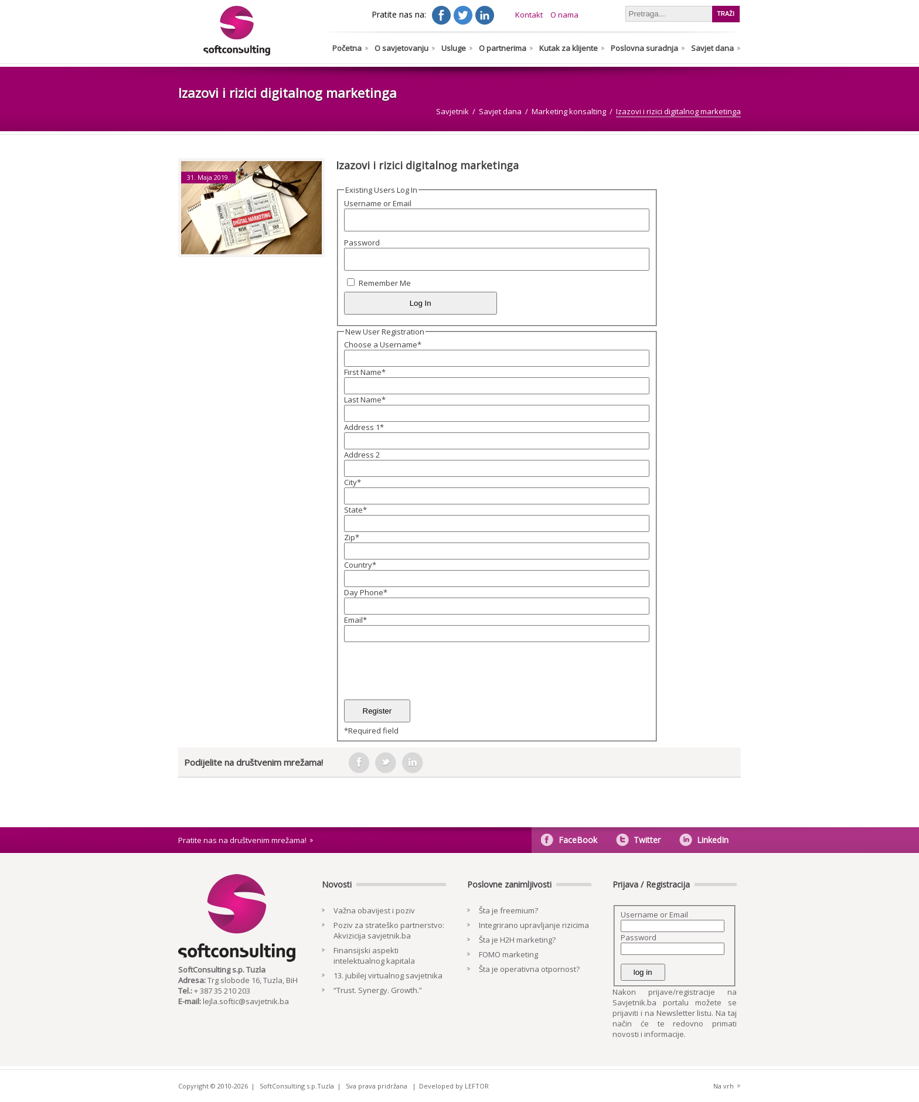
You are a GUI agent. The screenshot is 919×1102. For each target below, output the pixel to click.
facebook (358, 762)
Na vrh (723, 1085)
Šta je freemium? (508, 910)
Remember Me (385, 283)
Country (360, 564)
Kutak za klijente (568, 48)
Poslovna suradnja (644, 48)
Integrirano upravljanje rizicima (534, 925)
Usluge (453, 48)
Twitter (647, 839)
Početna (347, 48)
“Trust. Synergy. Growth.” (377, 990)
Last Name (365, 399)
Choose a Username (382, 344)
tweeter (385, 762)
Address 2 (362, 454)
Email (355, 620)
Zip (351, 537)
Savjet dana (712, 48)
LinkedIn (713, 839)
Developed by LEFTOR (454, 1085)
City (352, 482)
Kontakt (529, 14)
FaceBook (578, 839)
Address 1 (364, 427)
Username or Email (377, 203)
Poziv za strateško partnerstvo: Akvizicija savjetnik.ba (388, 930)
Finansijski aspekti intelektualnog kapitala (374, 955)
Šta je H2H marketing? (517, 939)
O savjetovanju (401, 48)
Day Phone (365, 592)
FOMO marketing (508, 954)
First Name (365, 372)
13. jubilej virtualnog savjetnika (388, 975)
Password (362, 242)
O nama (564, 14)
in (412, 762)
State (355, 509)
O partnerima (502, 48)
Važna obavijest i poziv (374, 910)
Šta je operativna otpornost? (529, 969)
